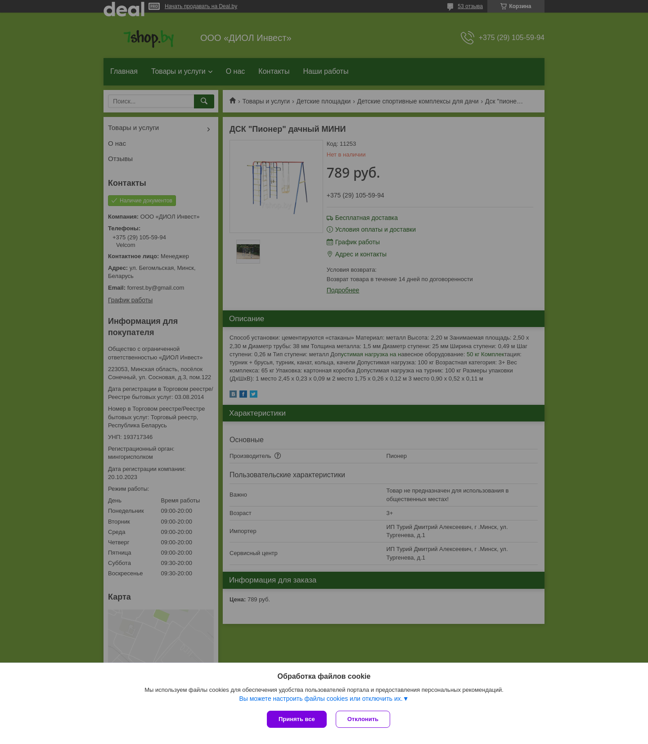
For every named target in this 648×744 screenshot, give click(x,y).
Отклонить (362, 719)
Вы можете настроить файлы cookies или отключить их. (320, 698)
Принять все (297, 719)
